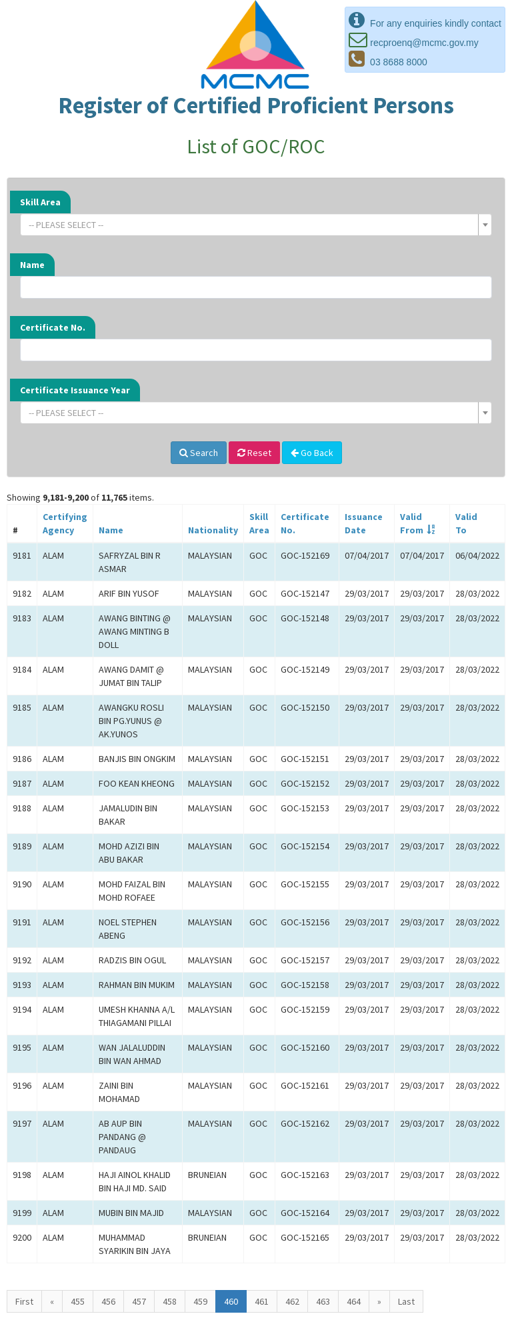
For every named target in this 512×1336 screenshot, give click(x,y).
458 (170, 1301)
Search (198, 453)
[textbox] (252, 224)
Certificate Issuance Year (75, 390)
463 (323, 1301)
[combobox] (256, 224)
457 (139, 1301)
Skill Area (40, 202)
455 (78, 1301)
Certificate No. (52, 327)
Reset (254, 453)
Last (406, 1301)
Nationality (213, 530)
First (24, 1301)
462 (292, 1301)
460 (231, 1301)
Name (32, 265)
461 (262, 1301)
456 (108, 1301)
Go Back (312, 453)
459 (200, 1301)
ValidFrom (411, 523)
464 (354, 1301)
